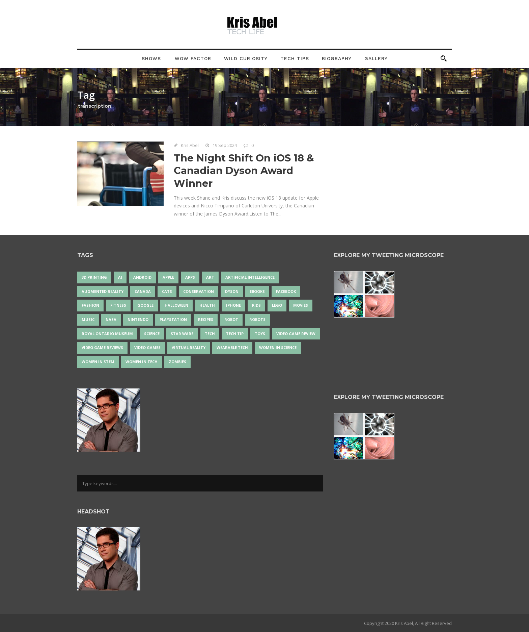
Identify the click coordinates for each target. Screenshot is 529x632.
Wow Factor (193, 58)
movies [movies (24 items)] (300, 305)
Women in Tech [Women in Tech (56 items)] (142, 361)
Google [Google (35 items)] (145, 305)
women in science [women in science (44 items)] (278, 347)
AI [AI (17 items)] (120, 277)
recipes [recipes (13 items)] (205, 319)
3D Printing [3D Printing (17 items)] (94, 277)
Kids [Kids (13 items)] (256, 305)
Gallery (376, 58)
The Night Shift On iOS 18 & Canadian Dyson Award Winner (244, 170)
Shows (151, 58)
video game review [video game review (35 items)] (295, 333)
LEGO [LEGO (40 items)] (277, 305)
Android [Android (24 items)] (142, 277)
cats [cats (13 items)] (167, 291)
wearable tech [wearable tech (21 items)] (232, 347)
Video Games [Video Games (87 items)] (147, 347)
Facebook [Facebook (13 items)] (286, 291)
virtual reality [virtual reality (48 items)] (188, 347)
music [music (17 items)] (88, 319)
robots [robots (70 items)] (257, 319)
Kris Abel (190, 145)
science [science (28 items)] (152, 333)
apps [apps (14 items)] (190, 277)
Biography (337, 58)
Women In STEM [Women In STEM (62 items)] (98, 361)
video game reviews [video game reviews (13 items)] (102, 347)
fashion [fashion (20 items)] (90, 305)
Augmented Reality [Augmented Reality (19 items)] (102, 291)
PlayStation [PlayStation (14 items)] (173, 319)
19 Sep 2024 (225, 145)
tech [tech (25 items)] (210, 333)
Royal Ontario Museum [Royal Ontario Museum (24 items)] (107, 333)
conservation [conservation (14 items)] (198, 291)
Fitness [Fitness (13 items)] (118, 305)
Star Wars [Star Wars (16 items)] (182, 333)
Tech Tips (294, 58)
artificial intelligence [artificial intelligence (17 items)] (250, 277)
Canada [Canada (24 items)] (143, 291)
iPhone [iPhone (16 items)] (233, 305)
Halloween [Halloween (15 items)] (176, 305)
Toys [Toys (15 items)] (260, 333)
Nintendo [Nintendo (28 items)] (138, 319)
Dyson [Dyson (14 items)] (232, 291)
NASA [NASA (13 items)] (111, 319)
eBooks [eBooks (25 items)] (257, 291)
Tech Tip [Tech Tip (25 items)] (235, 333)
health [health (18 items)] (207, 305)
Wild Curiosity (246, 58)
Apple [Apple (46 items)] (168, 277)
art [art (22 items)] (210, 277)
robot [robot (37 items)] (231, 319)
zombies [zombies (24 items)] (177, 361)
